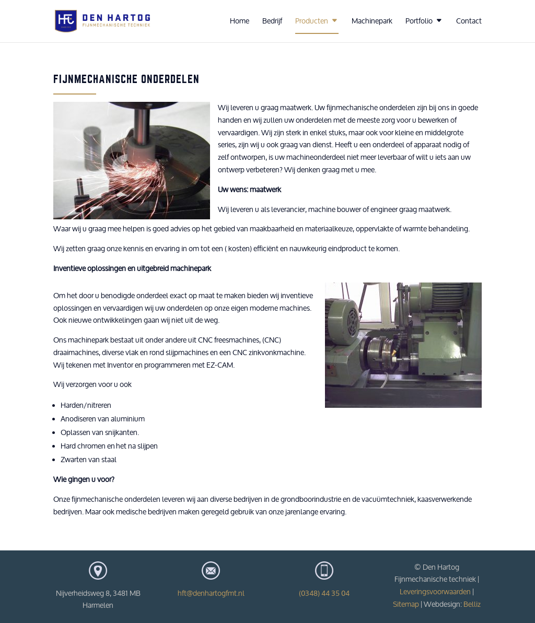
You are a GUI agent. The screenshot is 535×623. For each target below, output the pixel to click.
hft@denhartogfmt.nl (211, 593)
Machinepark (372, 21)
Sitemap (406, 604)
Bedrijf (272, 21)
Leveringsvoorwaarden (435, 591)
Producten (311, 21)
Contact (469, 21)
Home (239, 21)
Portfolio (419, 21)
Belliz (472, 604)
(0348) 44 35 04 (324, 593)
